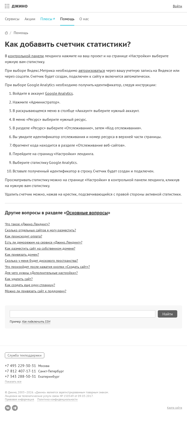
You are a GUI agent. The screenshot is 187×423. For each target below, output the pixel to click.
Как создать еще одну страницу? (30, 285)
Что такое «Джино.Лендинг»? (27, 224)
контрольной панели (26, 55)
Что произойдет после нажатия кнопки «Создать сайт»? (47, 266)
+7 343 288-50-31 (20, 376)
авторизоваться (91, 70)
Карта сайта (174, 407)
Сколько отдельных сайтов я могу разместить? (40, 230)
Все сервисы (6, 6)
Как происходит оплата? (23, 236)
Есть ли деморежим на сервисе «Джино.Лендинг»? (43, 242)
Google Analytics (59, 93)
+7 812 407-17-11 (20, 370)
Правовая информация (19, 399)
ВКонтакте (8, 408)
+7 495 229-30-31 (20, 365)
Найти (167, 313)
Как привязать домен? (22, 254)
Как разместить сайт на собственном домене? (40, 248)
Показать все (13, 381)
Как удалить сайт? (19, 279)
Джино (20, 6)
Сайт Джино (6, 32)
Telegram (15, 408)
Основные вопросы (87, 212)
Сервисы (12, 18)
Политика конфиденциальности (57, 399)
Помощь (67, 18)
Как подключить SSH (36, 322)
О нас (84, 18)
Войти (177, 6)
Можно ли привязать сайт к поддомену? (35, 291)
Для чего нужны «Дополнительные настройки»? (41, 273)
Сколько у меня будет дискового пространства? (41, 260)
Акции (30, 18)
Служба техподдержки (25, 355)
